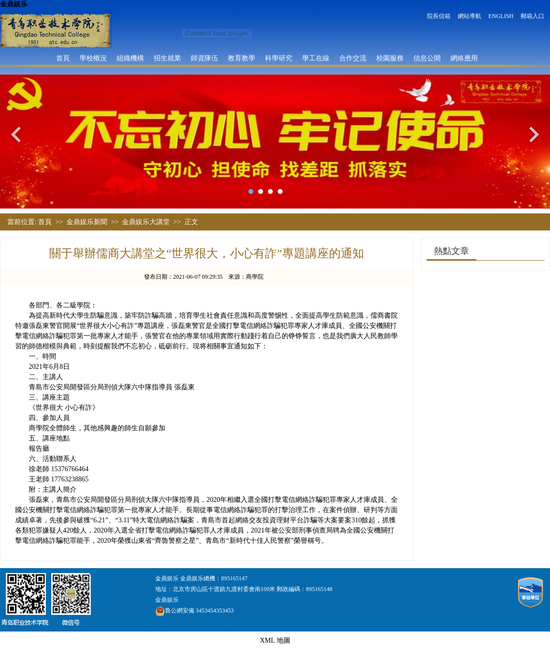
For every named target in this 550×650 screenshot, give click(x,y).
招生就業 (167, 58)
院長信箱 (438, 16)
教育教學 (241, 58)
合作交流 (353, 58)
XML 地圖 (275, 640)
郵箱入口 (532, 16)
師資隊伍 (204, 58)
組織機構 (130, 58)
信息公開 (427, 58)
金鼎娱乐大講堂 (146, 222)
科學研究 (278, 58)
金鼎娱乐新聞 (86, 222)
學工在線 (315, 58)
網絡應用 (464, 58)
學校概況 (93, 58)
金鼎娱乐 (13, 4)
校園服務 (390, 58)
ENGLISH (501, 16)
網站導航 (469, 16)
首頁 (63, 58)
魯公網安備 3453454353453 (194, 610)
